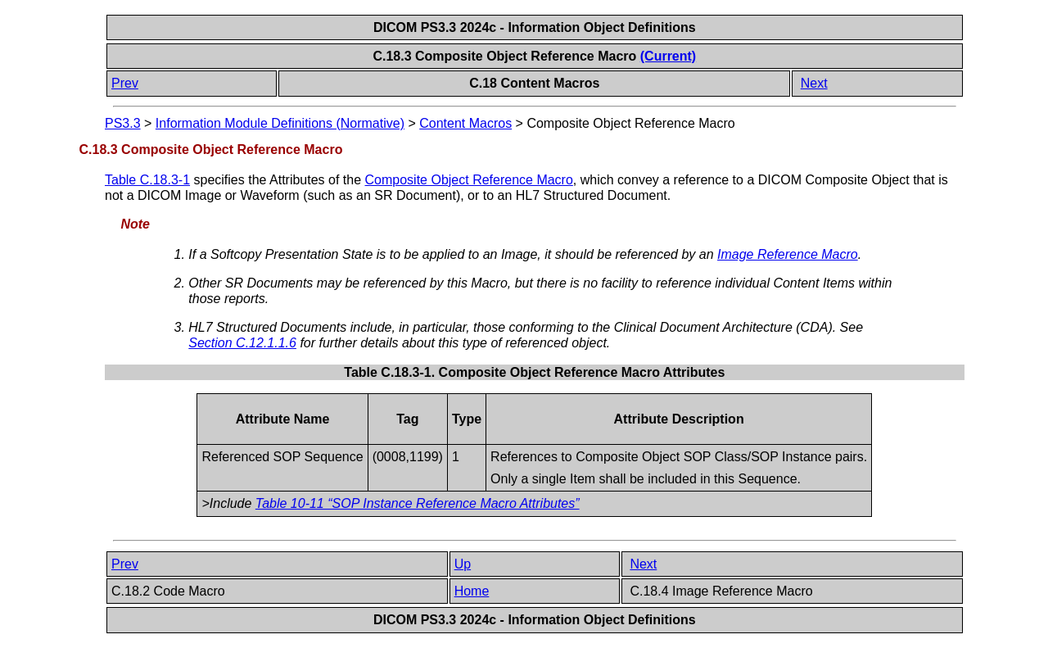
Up (462, 564)
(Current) (668, 56)
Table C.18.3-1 (147, 180)
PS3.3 (123, 123)
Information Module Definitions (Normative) (280, 123)
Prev (124, 83)
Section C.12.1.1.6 (242, 343)
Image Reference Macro (787, 254)
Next (814, 83)
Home (472, 591)
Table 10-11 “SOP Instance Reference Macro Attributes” (417, 503)
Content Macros (465, 123)
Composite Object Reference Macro (469, 180)
